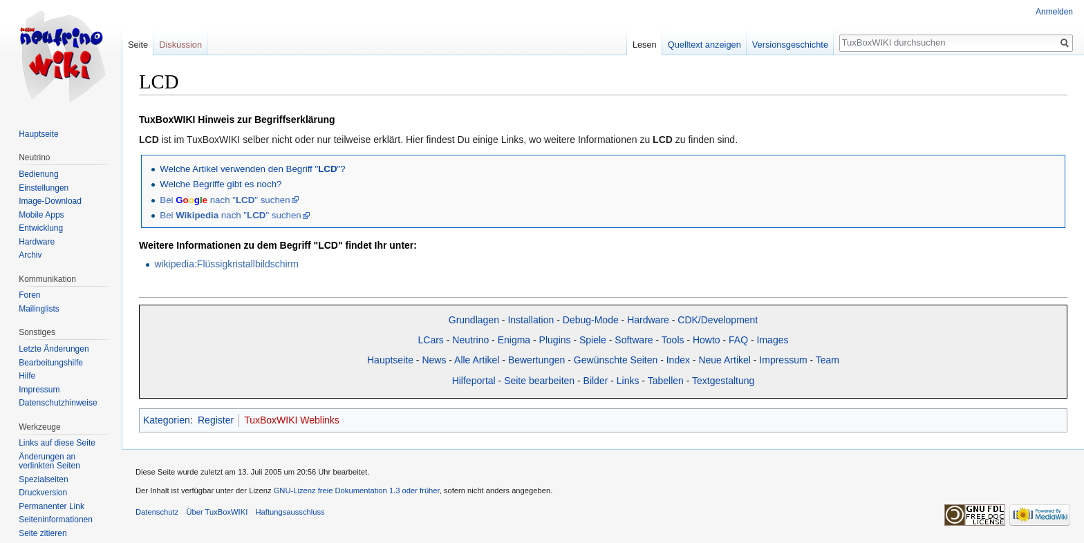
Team (827, 359)
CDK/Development (718, 319)
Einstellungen (43, 188)
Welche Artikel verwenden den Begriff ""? (252, 169)
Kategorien (166, 420)
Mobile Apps (41, 215)
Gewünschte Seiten (615, 359)
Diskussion (180, 44)
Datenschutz (157, 512)
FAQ (738, 339)
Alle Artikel (476, 359)
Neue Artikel (724, 359)
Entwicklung (41, 228)
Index (678, 359)
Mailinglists (39, 309)
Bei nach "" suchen (225, 200)
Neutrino (470, 339)
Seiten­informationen (56, 519)
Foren (29, 295)
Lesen (645, 44)
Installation (530, 319)
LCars (431, 339)
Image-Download (50, 201)
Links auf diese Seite (57, 443)
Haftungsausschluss (289, 512)
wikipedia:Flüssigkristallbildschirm (226, 263)
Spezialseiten (43, 479)
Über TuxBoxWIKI (216, 512)
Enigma (514, 339)
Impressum (783, 359)
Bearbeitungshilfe (51, 363)
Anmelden (1054, 12)
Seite (138, 44)
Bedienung (38, 174)
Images (773, 339)
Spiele (592, 339)
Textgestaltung (723, 380)
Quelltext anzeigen (704, 44)
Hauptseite (390, 359)
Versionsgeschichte (790, 44)
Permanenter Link (51, 506)
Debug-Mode (591, 319)
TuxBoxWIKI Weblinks (291, 420)
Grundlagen (474, 319)
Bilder (595, 380)
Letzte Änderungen (53, 349)
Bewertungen (537, 359)
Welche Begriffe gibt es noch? (220, 184)
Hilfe (27, 376)
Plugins (555, 339)
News (434, 359)
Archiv (30, 255)
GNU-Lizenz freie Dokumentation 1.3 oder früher (357, 490)
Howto (706, 339)
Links (628, 380)
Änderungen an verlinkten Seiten (49, 461)
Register (216, 420)
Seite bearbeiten (539, 380)
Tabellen (666, 380)
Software (634, 339)
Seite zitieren (42, 533)
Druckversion (43, 492)
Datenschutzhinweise (58, 403)
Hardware (648, 319)
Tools (673, 339)
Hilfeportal (474, 380)
